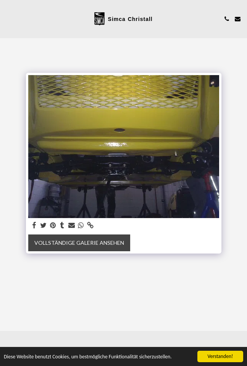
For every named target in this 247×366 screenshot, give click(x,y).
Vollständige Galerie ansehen (79, 242)
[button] (8, 18)
